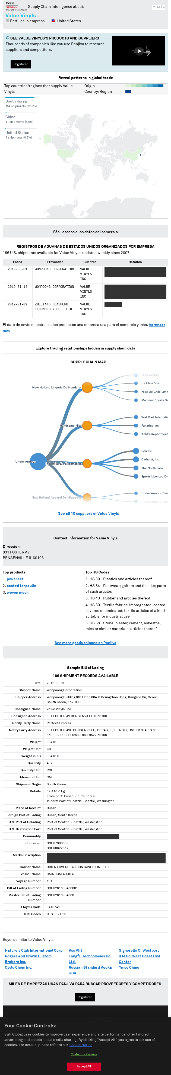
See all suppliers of (88, 514)
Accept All (84, 1066)
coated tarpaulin (21, 586)
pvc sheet (15, 579)
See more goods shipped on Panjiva (85, 643)
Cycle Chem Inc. (18, 968)
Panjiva (16, 6)
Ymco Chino (129, 968)
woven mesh (17, 593)
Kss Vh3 (76, 950)
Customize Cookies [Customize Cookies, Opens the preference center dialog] (84, 1054)
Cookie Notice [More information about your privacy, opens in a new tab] (80, 1045)
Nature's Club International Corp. (34, 950)
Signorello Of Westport (139, 950)
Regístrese (21, 64)
